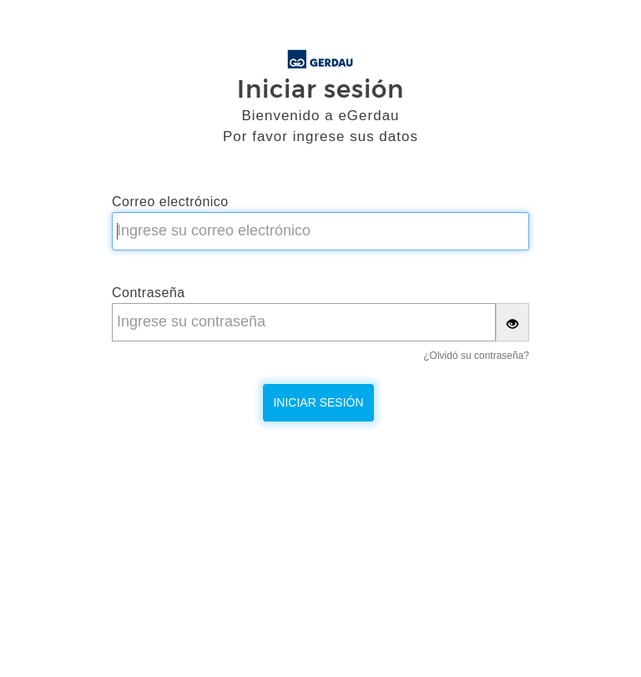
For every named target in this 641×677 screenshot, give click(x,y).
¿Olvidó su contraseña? (476, 355)
